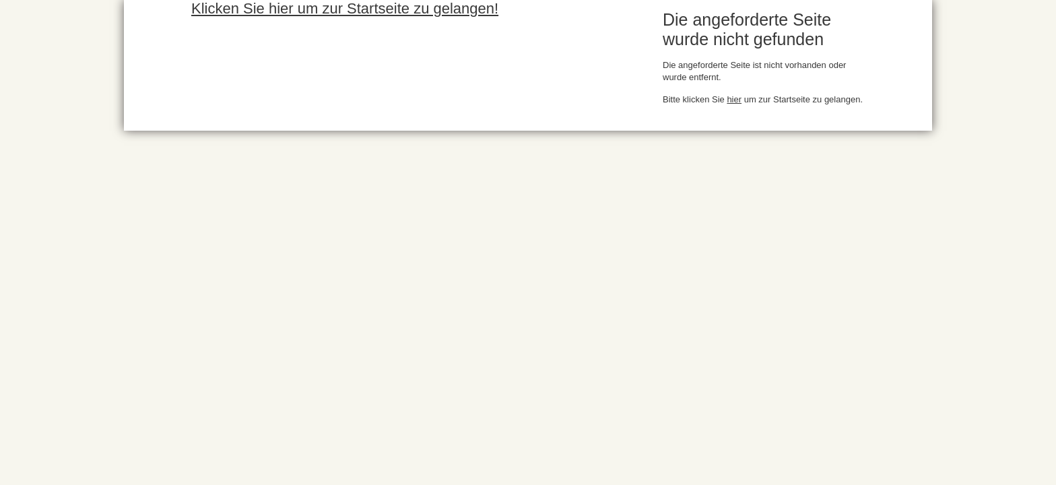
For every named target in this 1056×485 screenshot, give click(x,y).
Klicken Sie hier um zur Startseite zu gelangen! (344, 8)
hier (734, 99)
